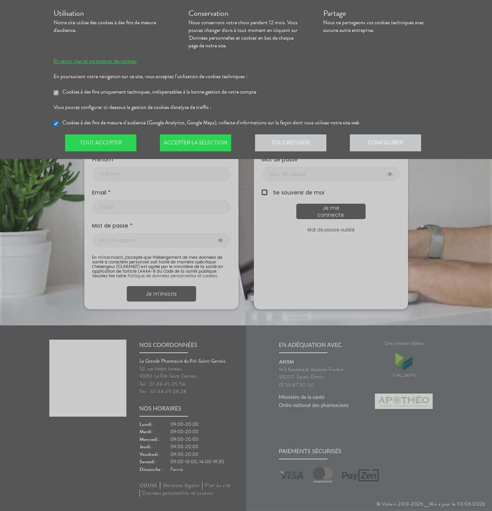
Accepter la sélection (198, 144)
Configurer (391, 144)
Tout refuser (294, 144)
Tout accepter (102, 144)
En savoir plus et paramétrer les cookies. (95, 61)
